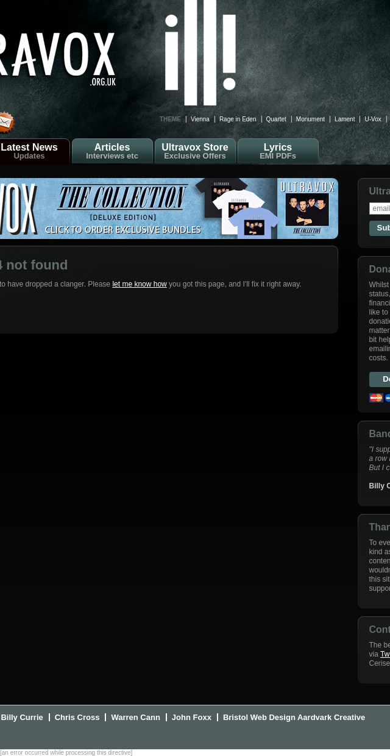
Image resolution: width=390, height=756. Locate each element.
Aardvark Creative (331, 717)
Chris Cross (77, 717)
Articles (112, 151)
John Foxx (191, 717)
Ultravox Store (195, 151)
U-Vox (372, 119)
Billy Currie (22, 717)
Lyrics (278, 151)
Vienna (200, 119)
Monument (310, 119)
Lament (345, 119)
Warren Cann (135, 717)
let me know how (139, 284)
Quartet (276, 119)
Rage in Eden (238, 119)
